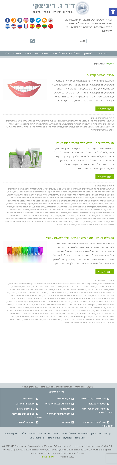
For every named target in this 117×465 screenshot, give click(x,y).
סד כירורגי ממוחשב (37, 210)
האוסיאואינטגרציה (62, 219)
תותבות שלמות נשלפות (66, 225)
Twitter (37, 20)
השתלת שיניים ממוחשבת (88, 195)
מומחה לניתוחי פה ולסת (32, 124)
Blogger (43, 20)
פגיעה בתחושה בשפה (105, 207)
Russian (19, 26)
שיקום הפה (92, 121)
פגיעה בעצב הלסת (25, 204)
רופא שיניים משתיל (43, 121)
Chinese (49, 26)
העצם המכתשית (85, 219)
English (13, 26)
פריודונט (18, 124)
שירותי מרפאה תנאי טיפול (58, 413)
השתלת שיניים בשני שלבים (43, 219)
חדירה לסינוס (12, 204)
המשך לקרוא (104, 108)
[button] (113, 12)
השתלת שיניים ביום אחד (52, 286)
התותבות (28, 221)
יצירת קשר (67, 437)
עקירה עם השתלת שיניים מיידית (41, 215)
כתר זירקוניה (13, 195)
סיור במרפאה (45, 433)
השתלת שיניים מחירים (25, 289)
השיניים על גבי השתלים (82, 221)
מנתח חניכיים (68, 127)
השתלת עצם (76, 189)
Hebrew (7, 26)
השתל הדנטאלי (22, 215)
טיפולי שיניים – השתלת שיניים (75, 433)
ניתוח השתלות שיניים (100, 221)
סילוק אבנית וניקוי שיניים (98, 215)
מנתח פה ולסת (60, 124)
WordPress (80, 386)
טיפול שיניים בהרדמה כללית (41, 189)
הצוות (56, 433)
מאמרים (66, 422)
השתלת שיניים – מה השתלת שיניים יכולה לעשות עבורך (80, 237)
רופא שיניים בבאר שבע (62, 189)
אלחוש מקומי (97, 213)
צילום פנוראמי (39, 207)
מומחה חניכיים (98, 127)
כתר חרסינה (66, 192)
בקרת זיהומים (63, 398)
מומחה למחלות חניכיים (83, 127)
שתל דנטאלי (66, 204)
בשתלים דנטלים (101, 225)
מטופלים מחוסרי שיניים (85, 225)
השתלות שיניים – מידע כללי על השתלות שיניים (85, 143)
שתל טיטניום (55, 204)
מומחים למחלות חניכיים (41, 221)
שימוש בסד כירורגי (65, 207)
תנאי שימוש (80, 437)
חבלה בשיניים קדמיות (100, 75)
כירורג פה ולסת (48, 124)
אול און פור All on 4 (25, 403)
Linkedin (31, 20)
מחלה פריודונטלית (95, 124)
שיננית (10, 192)
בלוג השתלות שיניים (99, 118)
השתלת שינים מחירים (62, 289)
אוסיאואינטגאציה (100, 219)
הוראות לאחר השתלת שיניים (56, 210)
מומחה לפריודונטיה (98, 201)
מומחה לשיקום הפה (54, 127)
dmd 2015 (46, 386)
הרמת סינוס (56, 192)
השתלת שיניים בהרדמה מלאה (55, 213)
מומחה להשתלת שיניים (27, 121)
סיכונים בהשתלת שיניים (33, 213)
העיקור (58, 215)
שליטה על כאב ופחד (96, 403)
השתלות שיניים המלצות (92, 292)
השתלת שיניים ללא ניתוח (19, 210)
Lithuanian (43, 26)
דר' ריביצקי (96, 433)
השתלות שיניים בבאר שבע (41, 284)
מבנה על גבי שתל (86, 204)
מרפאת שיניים (103, 121)
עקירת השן (74, 219)
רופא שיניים (56, 121)
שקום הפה (83, 121)
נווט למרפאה (9, 46)
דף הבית (107, 433)
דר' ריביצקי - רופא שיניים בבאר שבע (61, 8)
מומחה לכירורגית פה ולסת (77, 124)
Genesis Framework (63, 386)
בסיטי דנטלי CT (52, 207)
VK (19, 20)
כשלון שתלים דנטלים (39, 195)
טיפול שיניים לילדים (25, 408)
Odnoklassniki (13, 20)
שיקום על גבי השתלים (99, 210)
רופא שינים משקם (22, 316)
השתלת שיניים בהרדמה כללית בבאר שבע (79, 286)
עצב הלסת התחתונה (42, 204)
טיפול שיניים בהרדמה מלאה (20, 284)
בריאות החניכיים (82, 215)
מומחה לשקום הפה (38, 127)
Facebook (7, 20)
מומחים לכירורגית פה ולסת (61, 221)
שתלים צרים (17, 207)
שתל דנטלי (28, 192)
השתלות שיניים (39, 192)
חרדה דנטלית (108, 213)
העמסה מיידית (24, 195)
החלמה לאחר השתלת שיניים (79, 210)
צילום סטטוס (28, 207)
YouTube (49, 20)
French (25, 26)
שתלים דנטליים (53, 195)
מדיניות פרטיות (37, 437)
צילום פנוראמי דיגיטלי (23, 219)
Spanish (31, 26)
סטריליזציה (70, 215)
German (37, 26)
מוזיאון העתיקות (11, 433)
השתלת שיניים (101, 186)
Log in (90, 386)
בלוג (24, 433)
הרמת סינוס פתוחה (101, 189)
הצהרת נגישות (53, 437)
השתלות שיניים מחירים (44, 289)
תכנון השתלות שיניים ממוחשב (84, 207)
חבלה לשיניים (108, 124)
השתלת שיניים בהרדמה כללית (79, 213)
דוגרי (62, 456)
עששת (64, 121)
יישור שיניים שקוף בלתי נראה (92, 398)
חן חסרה (75, 204)
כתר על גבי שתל (23, 127)
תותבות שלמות (18, 221)
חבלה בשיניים (11, 121)
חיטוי (63, 215)
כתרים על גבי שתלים (101, 204)
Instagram (25, 20)
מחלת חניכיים (73, 121)
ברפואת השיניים (16, 319)
